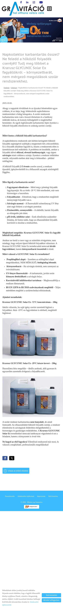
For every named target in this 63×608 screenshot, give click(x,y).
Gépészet (14, 88)
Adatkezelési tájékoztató (26, 496)
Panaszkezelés (10, 496)
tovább (23, 31)
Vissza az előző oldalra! (18, 471)
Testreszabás (51, 595)
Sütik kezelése (53, 496)
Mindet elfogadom (51, 600)
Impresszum (41, 496)
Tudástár (7, 88)
